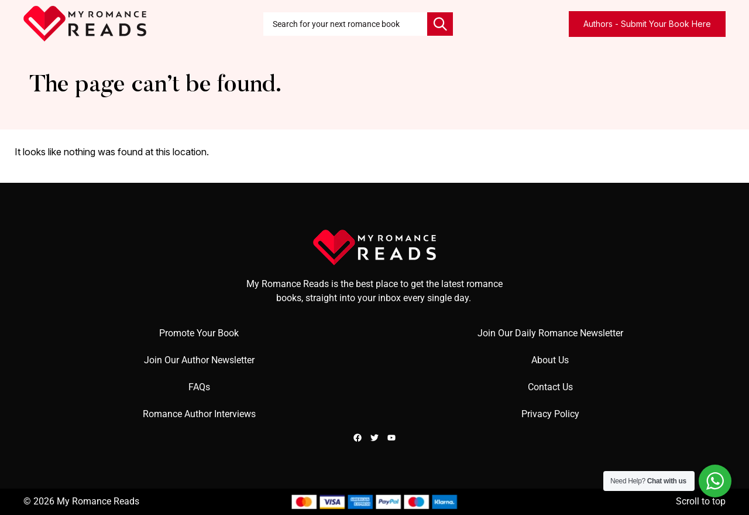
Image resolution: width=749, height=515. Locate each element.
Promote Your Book (199, 333)
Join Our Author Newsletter (199, 360)
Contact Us (550, 387)
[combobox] (345, 24)
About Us (550, 360)
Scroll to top (701, 501)
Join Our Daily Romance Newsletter (550, 333)
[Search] (440, 24)
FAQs (199, 387)
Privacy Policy (550, 413)
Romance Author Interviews (199, 413)
